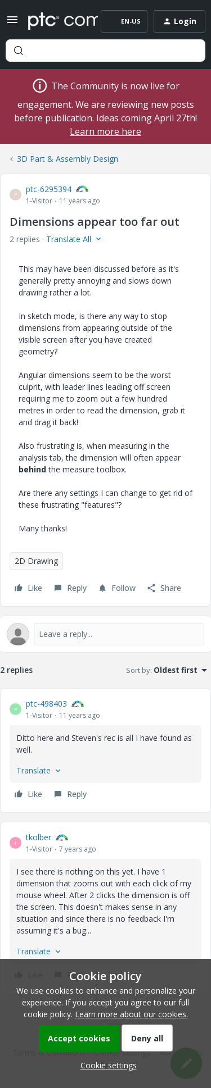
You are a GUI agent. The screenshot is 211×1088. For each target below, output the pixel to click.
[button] (12, 23)
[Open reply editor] (105, 634)
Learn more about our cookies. (131, 1014)
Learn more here (105, 131)
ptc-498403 (46, 703)
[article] (105, 750)
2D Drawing (36, 561)
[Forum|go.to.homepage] (55, 21)
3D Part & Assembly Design (67, 158)
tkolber (38, 837)
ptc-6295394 (48, 189)
